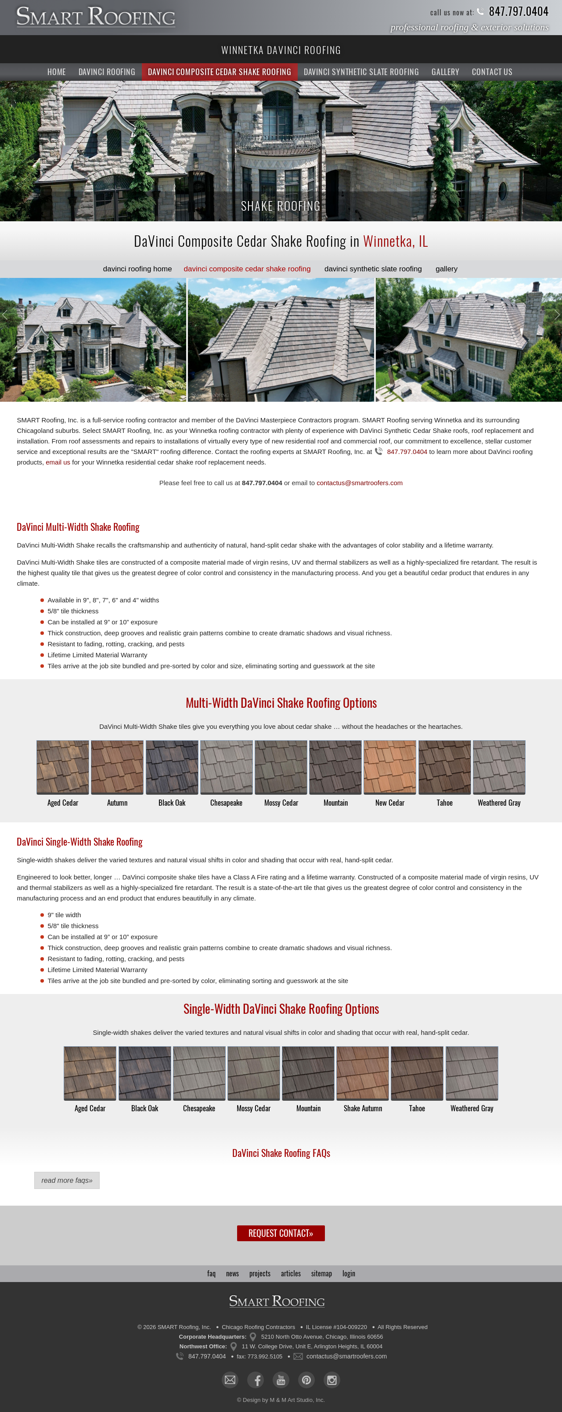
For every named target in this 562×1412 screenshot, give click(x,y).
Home (56, 71)
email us (58, 462)
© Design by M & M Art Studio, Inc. (281, 1400)
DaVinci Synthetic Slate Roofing (361, 71)
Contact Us (492, 71)
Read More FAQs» (67, 1180)
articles (291, 1273)
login (348, 1273)
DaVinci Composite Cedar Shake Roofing (219, 71)
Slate (373, 269)
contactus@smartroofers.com (360, 482)
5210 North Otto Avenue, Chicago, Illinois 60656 (322, 1336)
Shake (247, 269)
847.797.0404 (519, 12)
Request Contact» (281, 1233)
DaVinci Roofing (107, 71)
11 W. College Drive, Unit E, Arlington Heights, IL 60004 (312, 1346)
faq (211, 1273)
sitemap (321, 1273)
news (232, 1273)
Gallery (446, 71)
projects (259, 1273)
